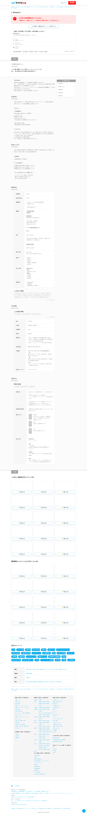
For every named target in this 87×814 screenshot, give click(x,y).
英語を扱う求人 (24, 804)
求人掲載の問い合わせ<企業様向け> (45, 808)
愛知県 (27, 673)
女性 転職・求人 (36, 800)
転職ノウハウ (42, 793)
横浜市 (40, 714)
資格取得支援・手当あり (43, 681)
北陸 (35, 720)
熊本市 (49, 749)
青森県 (40, 701)
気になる (22, 492)
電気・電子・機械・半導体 (21, 720)
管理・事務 (18, 703)
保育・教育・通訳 (19, 711)
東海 (35, 722)
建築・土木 (18, 722)
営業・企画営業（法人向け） (44, 6)
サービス (55, 711)
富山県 (40, 720)
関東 (54, 653)
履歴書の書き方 (15, 791)
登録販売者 (21, 656)
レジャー (55, 713)
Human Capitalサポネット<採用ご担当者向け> (62, 808)
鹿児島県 (41, 747)
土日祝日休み (71, 660)
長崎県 (48, 743)
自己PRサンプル (32, 791)
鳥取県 (40, 734)
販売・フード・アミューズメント (22, 705)
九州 (35, 743)
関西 (35, 728)
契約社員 (17, 735)
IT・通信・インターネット (58, 699)
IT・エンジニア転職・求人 (17, 800)
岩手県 (44, 701)
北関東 (36, 707)
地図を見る (31, 448)
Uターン (48, 791)
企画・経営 (18, 701)
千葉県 (44, 709)
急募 (35, 757)
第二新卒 (58, 660)
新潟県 (40, 716)
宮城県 (48, 701)
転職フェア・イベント (51, 793)
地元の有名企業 (16, 653)
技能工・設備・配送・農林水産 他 (22, 726)
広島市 (44, 738)
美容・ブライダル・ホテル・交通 (22, 707)
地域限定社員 (35, 681)
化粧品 (64, 656)
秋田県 (40, 703)
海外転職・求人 (45, 800)
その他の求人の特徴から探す (40, 774)
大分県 (44, 745)
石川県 (44, 720)
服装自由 (36, 770)
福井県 (48, 720)
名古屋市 (48, 726)
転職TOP (12, 6)
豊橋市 (30, 673)
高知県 (40, 741)
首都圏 (36, 709)
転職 (13, 797)
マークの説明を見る (51, 316)
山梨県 (44, 716)
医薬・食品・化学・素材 (20, 724)
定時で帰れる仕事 (16, 660)
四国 (35, 739)
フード (55, 716)
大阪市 (44, 731)
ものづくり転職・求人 (27, 800)
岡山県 (48, 734)
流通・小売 (56, 714)
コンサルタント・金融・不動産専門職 (23, 713)
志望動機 (38, 791)
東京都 (48, 709)
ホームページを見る (33, 440)
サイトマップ (28, 808)
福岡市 (45, 749)
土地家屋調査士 (46, 653)
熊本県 (40, 745)
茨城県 (40, 707)
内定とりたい (51, 649)
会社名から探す (56, 737)
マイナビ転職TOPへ (16, 785)
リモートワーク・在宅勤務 (47, 660)
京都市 (40, 731)
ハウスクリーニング (31, 656)
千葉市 (46, 713)
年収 (23, 793)
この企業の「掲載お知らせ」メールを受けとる (43, 26)
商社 (54, 709)
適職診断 (27, 793)
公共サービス (18, 728)
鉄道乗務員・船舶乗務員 (54, 656)
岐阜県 (40, 722)
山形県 (44, 703)
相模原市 (48, 714)
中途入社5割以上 (58, 681)
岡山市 (40, 738)
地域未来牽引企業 (26, 653)
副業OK (36, 764)
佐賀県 (44, 743)
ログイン (65, 2)
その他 (55, 731)
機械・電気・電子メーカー (58, 701)
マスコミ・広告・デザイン (58, 718)
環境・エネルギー (57, 728)
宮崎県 (48, 745)
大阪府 (48, 728)
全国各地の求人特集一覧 (58, 741)
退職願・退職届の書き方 (16, 793)
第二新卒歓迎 (29, 681)
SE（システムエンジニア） (63, 649)
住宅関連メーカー (57, 705)
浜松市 (44, 726)
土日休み (55, 748)
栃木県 (44, 707)
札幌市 (40, 699)
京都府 (44, 728)
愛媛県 (48, 739)
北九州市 (41, 749)
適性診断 (43, 791)
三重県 (40, 724)
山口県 (44, 736)
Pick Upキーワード (22, 797)
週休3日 (44, 649)
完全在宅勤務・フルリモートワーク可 (42, 760)
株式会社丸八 (52, 6)
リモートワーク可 (38, 762)
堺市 (47, 731)
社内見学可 (51, 681)
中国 (35, 734)
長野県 (48, 716)
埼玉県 (40, 709)
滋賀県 (40, 728)
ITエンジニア (18, 718)
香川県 (44, 739)
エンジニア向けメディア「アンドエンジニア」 (65, 793)
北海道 (36, 699)
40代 (14, 649)
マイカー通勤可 (37, 772)
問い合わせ (35, 808)
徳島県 (40, 739)
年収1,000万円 (36, 649)
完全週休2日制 (37, 766)
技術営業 (14, 656)
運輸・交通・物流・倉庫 (58, 726)
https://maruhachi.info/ (32, 369)
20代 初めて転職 (61, 653)
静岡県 (44, 722)
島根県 (44, 734)
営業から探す (18, 6)
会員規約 (13, 808)
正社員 (37, 660)
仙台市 (40, 705)
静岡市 (40, 726)
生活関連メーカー (57, 707)
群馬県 (48, 707)
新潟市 (40, 718)
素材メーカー (56, 703)
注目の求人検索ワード (28, 660)
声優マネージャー (42, 656)
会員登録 (72, 3)
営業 (22, 6)
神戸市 (50, 731)
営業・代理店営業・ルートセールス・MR (31, 6)
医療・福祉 (18, 709)
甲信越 (36, 716)
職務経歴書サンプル (23, 791)
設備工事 (28, 677)
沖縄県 (45, 747)
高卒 (54, 752)
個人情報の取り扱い (20, 808)
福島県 (48, 703)
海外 (35, 751)
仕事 (32, 793)
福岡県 (40, 743)
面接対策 (36, 793)
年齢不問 (28, 649)
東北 (35, 701)
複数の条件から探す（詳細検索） (60, 739)
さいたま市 (41, 713)
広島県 (40, 736)
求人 (16, 797)
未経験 (64, 660)
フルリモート (71, 653)
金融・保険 (56, 720)
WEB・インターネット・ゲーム (21, 716)
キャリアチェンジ (36, 653)
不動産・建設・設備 (57, 724)
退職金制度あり (37, 768)
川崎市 (44, 714)
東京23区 (50, 713)
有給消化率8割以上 (38, 759)
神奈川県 (41, 711)
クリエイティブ (19, 714)
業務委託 (17, 737)
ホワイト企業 (20, 649)
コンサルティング (57, 722)
